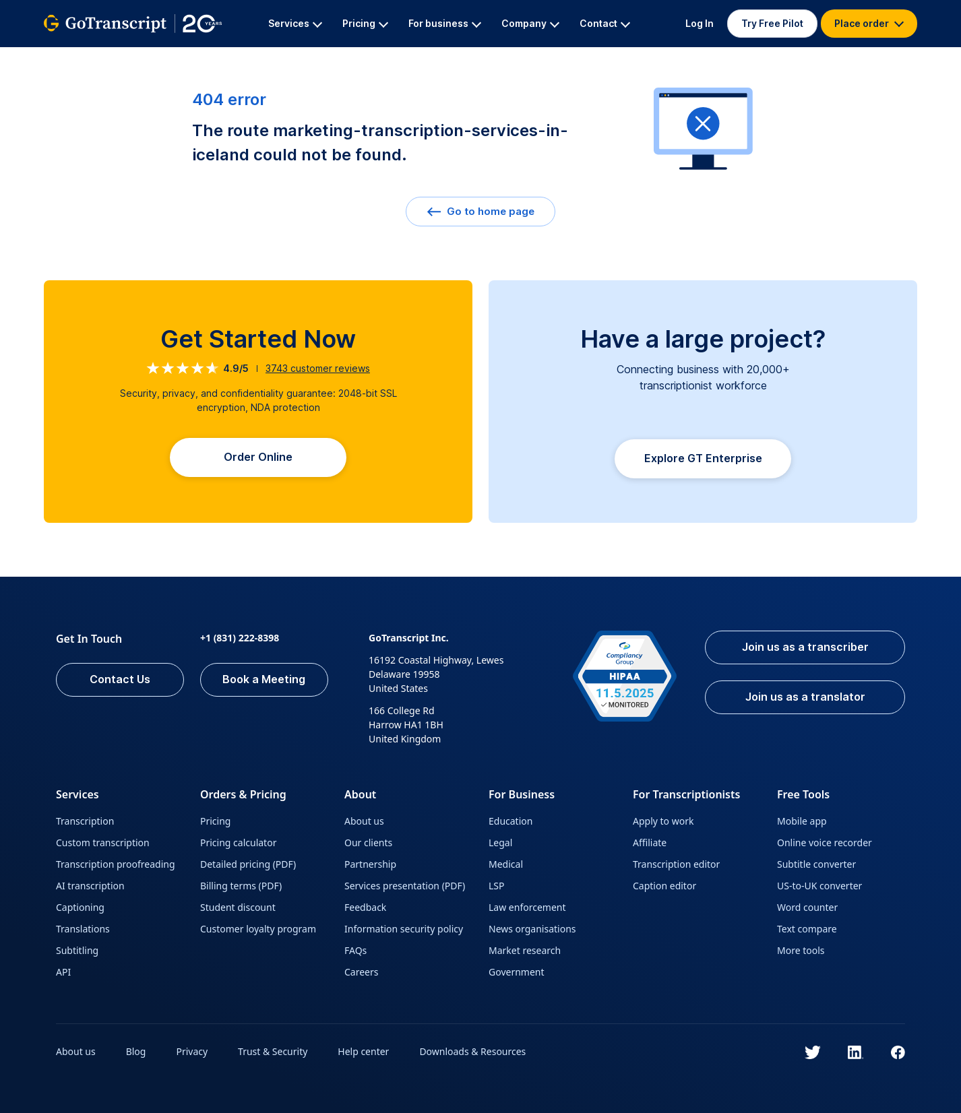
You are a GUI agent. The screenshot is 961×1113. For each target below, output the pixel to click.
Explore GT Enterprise (703, 459)
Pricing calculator (238, 842)
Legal (500, 842)
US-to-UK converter (819, 885)
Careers (361, 971)
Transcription (85, 821)
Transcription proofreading (115, 864)
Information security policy (403, 928)
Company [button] (530, 23)
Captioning (80, 907)
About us (364, 821)
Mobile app (802, 821)
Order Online (258, 457)
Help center (364, 1051)
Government (517, 971)
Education (510, 821)
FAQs (355, 950)
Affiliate (649, 842)
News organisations (532, 928)
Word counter (807, 907)
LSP (497, 885)
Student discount (238, 907)
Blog (136, 1051)
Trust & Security (272, 1051)
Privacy (192, 1051)
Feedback (365, 907)
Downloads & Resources (473, 1051)
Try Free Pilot (772, 23)
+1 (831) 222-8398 (239, 637)
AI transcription (90, 885)
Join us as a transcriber (805, 647)
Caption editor (664, 885)
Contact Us (120, 680)
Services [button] (295, 23)
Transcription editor (676, 864)
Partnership (370, 864)
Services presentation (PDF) (404, 885)
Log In (699, 23)
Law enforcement (527, 907)
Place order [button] (869, 23)
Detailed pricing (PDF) (248, 864)
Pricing (215, 821)
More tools (801, 950)
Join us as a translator (805, 697)
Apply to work (663, 821)
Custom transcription (103, 842)
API (63, 971)
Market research (525, 950)
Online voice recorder (824, 842)
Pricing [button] (365, 23)
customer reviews (318, 368)
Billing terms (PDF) (241, 885)
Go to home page (480, 211)
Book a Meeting (264, 680)
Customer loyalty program (258, 928)
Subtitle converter (816, 864)
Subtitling (77, 950)
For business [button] (444, 23)
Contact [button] (605, 23)
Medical (506, 864)
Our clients (368, 842)
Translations (83, 928)
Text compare (807, 928)
